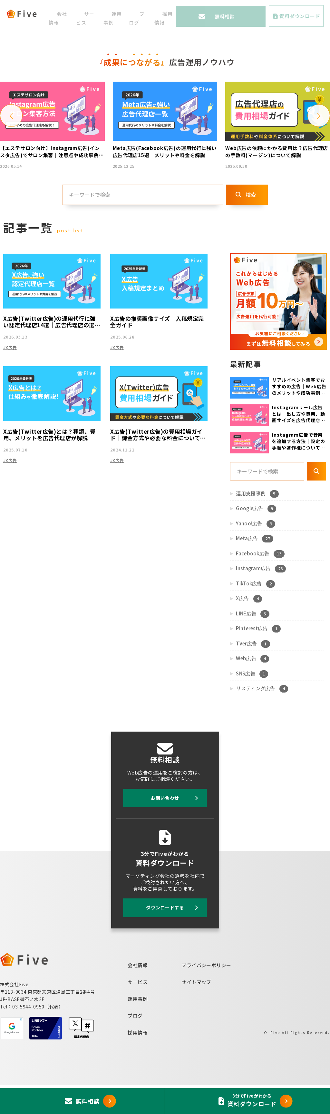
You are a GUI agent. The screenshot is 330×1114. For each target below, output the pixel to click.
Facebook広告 (260, 582)
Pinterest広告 (258, 658)
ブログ (135, 1044)
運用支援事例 (257, 522)
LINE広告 (252, 642)
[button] (11, 142)
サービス (138, 1010)
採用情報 (138, 1061)
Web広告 (252, 688)
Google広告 (255, 538)
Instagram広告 (260, 598)
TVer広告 (252, 672)
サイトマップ (196, 1010)
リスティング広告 (261, 718)
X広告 (248, 628)
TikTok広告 (255, 612)
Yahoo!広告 (255, 552)
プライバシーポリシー (206, 993)
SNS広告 (251, 702)
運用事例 (138, 1027)
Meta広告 (254, 568)
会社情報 (138, 993)
